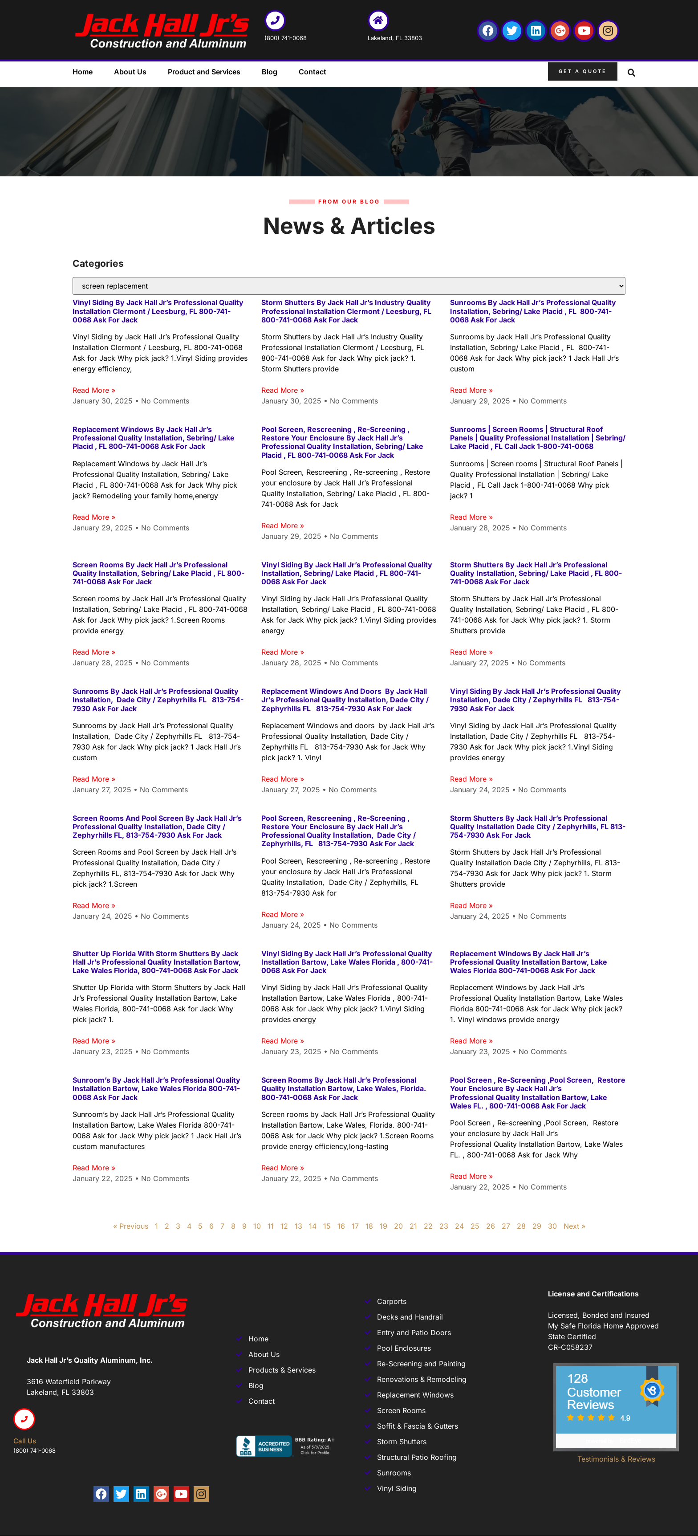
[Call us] (24, 1419)
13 (298, 1226)
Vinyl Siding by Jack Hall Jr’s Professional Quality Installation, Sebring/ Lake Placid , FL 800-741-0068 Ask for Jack (346, 573)
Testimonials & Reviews (616, 1459)
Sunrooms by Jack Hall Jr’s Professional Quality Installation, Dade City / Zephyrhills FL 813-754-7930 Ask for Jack (158, 700)
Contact (312, 71)
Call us (24, 1441)
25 (475, 1226)
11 (271, 1226)
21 (413, 1226)
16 (341, 1226)
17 (355, 1226)
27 (506, 1226)
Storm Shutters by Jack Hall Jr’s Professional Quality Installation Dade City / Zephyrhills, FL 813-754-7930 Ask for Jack (537, 826)
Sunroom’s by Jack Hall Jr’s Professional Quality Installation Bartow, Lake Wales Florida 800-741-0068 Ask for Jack (156, 1088)
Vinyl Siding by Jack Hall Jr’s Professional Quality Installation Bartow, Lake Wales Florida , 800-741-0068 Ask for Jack (347, 962)
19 (383, 1226)
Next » (574, 1226)
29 (536, 1226)
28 (521, 1226)
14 (313, 1226)
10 (257, 1226)
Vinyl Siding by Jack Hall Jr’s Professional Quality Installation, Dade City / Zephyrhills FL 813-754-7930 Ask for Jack (535, 700)
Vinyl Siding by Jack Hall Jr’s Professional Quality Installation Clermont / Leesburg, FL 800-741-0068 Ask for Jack (158, 311)
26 (490, 1226)
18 (369, 1226)
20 (398, 1226)
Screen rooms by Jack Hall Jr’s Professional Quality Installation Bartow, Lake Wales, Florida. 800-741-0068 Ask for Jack (343, 1088)
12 (284, 1226)
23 (443, 1226)
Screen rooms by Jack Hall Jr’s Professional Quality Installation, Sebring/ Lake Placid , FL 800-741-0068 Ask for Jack (158, 573)
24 (459, 1226)
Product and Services (204, 71)
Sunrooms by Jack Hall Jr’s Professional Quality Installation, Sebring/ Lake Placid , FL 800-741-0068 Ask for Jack (533, 311)
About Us (130, 71)
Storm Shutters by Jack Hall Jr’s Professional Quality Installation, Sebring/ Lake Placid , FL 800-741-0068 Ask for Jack (536, 573)
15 (327, 1226)
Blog (269, 71)
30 (552, 1226)
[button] (632, 73)
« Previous (130, 1226)
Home (83, 71)
